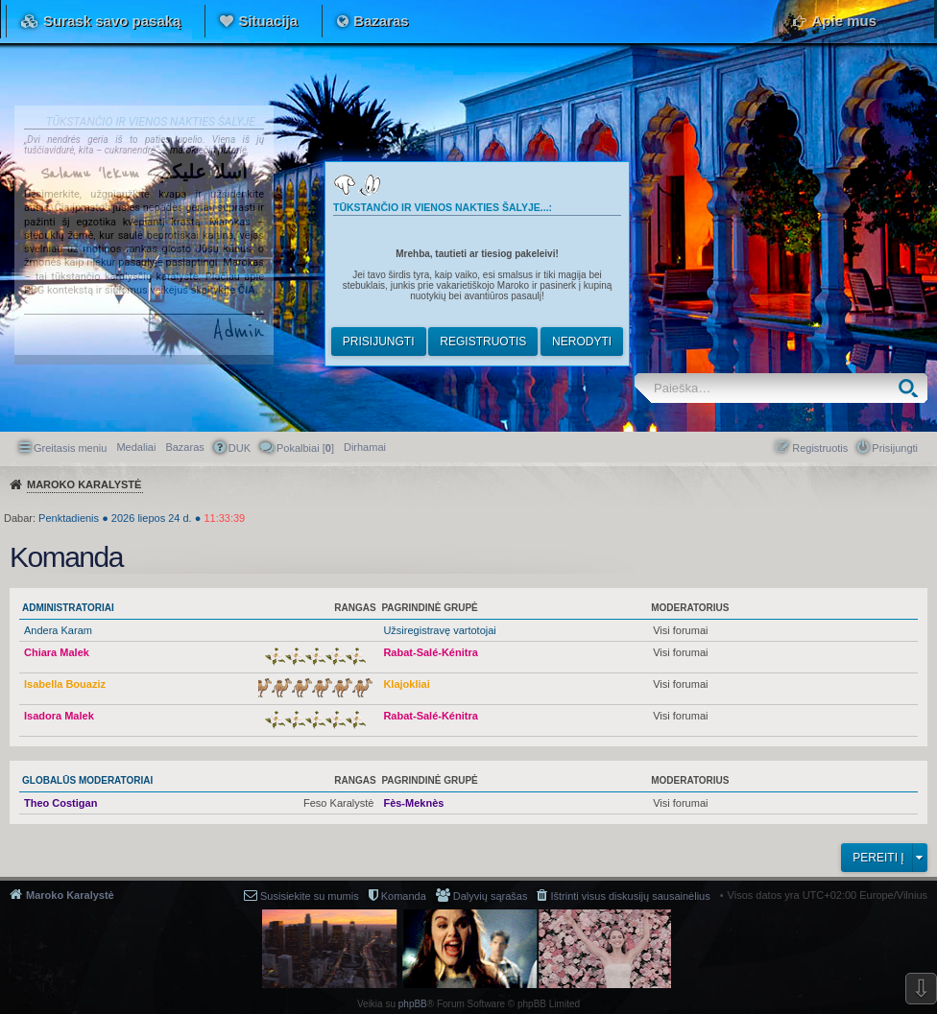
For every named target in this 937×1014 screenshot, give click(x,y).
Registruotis (483, 341)
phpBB (412, 1004)
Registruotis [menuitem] (820, 448)
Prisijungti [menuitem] (895, 448)
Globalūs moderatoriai (87, 780)
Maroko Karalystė (70, 895)
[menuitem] (365, 447)
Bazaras (381, 20)
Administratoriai (68, 607)
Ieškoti (912, 388)
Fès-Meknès (413, 803)
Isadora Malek (59, 715)
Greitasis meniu (70, 448)
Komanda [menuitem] (403, 896)
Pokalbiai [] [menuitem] (305, 448)
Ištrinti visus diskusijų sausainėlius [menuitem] (629, 896)
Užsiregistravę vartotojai (439, 630)
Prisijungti (379, 341)
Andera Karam (58, 630)
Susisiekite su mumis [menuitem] (309, 896)
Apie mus (844, 20)
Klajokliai (406, 684)
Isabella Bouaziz (65, 684)
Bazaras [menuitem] (184, 447)
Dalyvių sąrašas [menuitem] (490, 896)
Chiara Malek (56, 652)
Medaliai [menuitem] (136, 447)
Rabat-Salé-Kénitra (430, 652)
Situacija (268, 20)
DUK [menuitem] (239, 448)
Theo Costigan (60, 803)
